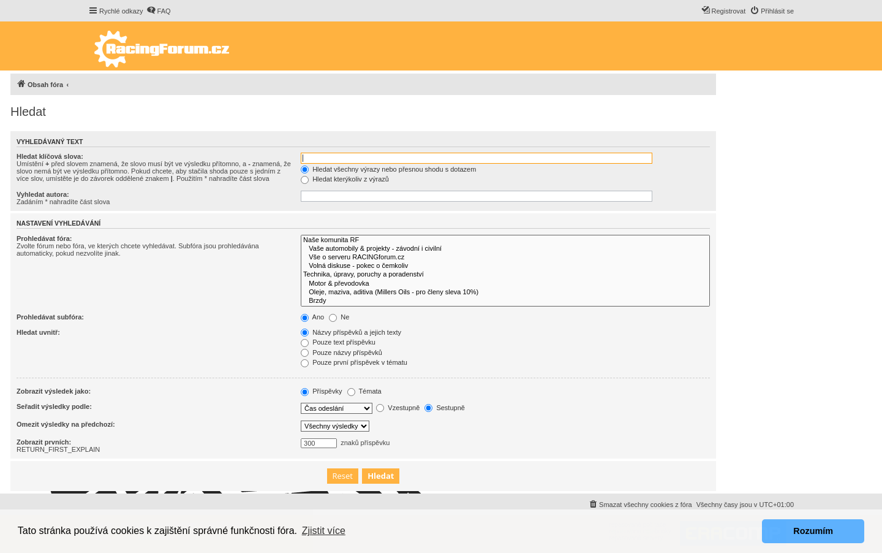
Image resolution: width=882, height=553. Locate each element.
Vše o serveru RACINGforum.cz (505, 257)
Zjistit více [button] (323, 530)
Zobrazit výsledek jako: (54, 391)
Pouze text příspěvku (338, 342)
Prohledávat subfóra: (50, 317)
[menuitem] (158, 11)
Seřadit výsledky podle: (54, 406)
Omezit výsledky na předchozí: (66, 424)
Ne (339, 317)
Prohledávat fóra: (44, 238)
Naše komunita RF (505, 240)
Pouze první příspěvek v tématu (354, 362)
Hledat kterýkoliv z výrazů (345, 179)
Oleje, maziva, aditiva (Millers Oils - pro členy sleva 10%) (505, 292)
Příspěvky (321, 391)
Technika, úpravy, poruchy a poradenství (505, 274)
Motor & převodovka (505, 284)
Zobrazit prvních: (44, 442)
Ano (312, 317)
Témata (364, 391)
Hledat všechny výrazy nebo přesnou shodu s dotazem (388, 169)
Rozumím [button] (813, 531)
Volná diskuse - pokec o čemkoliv (505, 266)
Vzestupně (398, 407)
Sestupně (444, 407)
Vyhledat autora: (43, 194)
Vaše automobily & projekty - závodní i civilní (505, 249)
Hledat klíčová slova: (50, 156)
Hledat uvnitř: (38, 332)
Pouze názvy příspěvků (341, 352)
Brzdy (505, 301)
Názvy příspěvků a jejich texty (351, 332)
